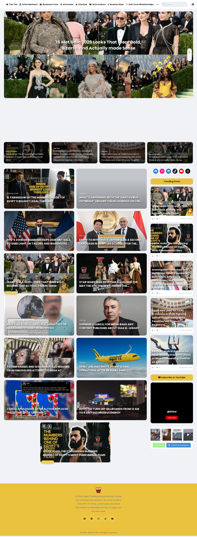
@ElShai (172, 411)
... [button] (157, 4)
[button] (189, 52)
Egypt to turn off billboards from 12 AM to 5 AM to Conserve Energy (109, 411)
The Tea (11, 4)
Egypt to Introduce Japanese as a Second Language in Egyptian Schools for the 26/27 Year (110, 241)
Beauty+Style (116, 4)
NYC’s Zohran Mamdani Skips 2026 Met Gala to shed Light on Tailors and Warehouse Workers (39, 241)
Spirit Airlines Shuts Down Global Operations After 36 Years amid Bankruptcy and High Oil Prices (104, 368)
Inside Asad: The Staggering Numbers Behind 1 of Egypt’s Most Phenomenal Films (72, 157)
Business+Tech (49, 4)
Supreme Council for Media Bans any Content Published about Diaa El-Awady (109, 326)
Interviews (67, 4)
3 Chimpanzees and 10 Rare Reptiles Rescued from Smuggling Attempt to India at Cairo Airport (38, 368)
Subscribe (172, 418)
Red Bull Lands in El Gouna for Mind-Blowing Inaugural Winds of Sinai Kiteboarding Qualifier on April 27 (171, 357)
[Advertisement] (98, 118)
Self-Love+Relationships (140, 4)
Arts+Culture (97, 4)
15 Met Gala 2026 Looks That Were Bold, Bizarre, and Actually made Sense (98, 45)
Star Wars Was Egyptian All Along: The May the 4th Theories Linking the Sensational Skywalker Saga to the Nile (109, 284)
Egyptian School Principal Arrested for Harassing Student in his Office (37, 326)
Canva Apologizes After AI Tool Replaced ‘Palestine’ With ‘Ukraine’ (37, 411)
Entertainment (29, 4)
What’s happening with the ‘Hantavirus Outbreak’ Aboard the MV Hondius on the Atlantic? (109, 199)
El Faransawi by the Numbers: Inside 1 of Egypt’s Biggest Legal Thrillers (36, 199)
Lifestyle (81, 4)
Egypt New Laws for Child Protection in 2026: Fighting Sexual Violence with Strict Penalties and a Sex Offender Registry (169, 157)
